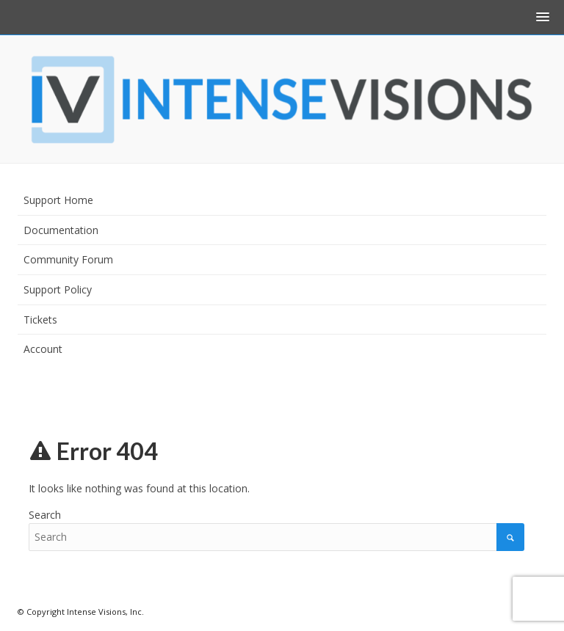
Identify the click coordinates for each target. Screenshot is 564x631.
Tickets (40, 320)
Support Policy (58, 289)
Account (43, 349)
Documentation (61, 230)
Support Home (58, 200)
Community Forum (68, 259)
